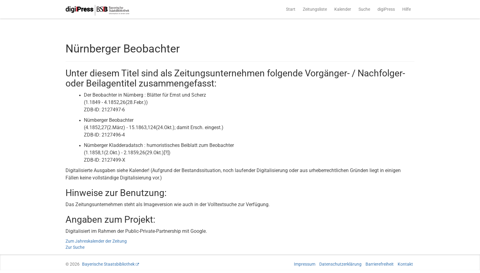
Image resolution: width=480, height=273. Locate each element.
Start (290, 9)
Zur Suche (75, 247)
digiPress (386, 9)
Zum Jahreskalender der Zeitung (96, 241)
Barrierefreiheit (380, 264)
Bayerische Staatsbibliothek (108, 264)
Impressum (304, 264)
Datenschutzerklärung (340, 264)
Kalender (342, 9)
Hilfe (406, 9)
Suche (364, 9)
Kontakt (405, 264)
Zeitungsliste (315, 9)
